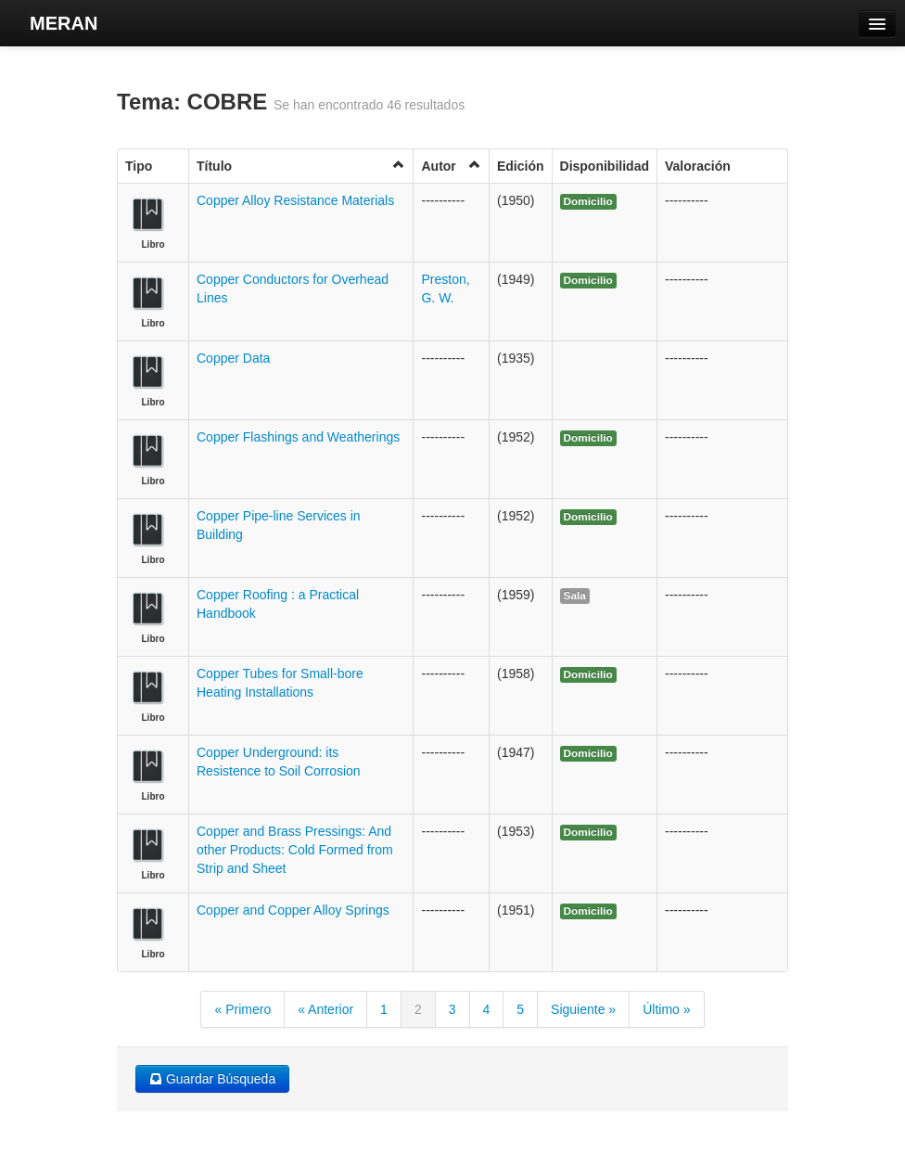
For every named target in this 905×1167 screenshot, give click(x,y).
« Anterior (325, 1009)
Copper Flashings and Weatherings (298, 437)
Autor (450, 165)
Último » (666, 1009)
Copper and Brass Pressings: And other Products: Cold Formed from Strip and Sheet (295, 850)
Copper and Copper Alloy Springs (293, 910)
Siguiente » (583, 1009)
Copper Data (233, 358)
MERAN (63, 23)
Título (301, 165)
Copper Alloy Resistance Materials (295, 200)
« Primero (242, 1009)
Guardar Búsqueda (212, 1078)
